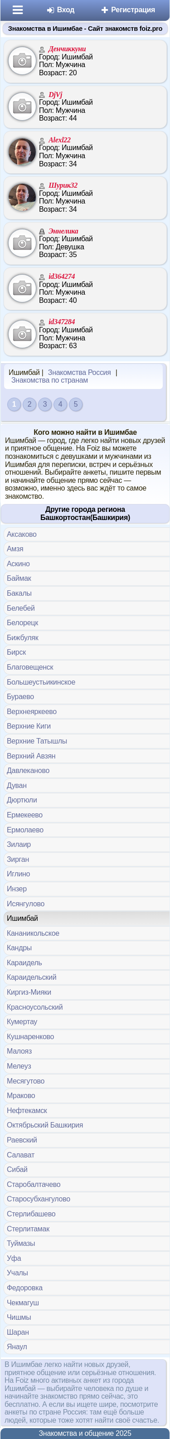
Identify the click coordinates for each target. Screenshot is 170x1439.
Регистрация (127, 10)
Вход (60, 10)
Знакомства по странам (49, 380)
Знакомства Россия (79, 372)
